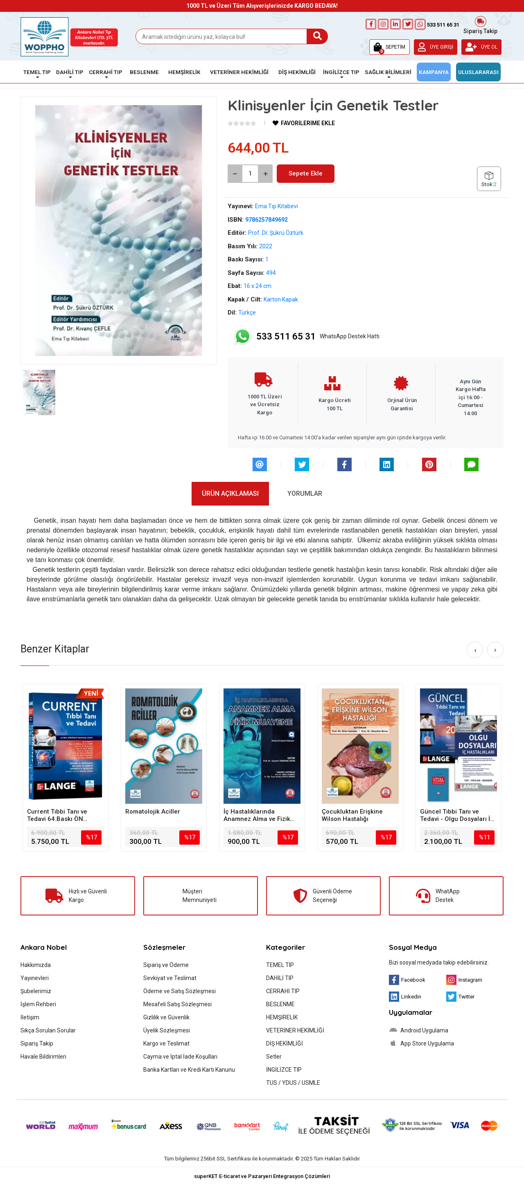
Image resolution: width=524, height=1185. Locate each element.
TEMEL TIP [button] (37, 72)
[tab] (230, 494)
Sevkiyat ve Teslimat (169, 978)
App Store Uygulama (421, 1043)
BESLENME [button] (144, 72)
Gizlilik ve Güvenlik (166, 1017)
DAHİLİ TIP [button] (70, 72)
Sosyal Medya (413, 947)
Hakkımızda (35, 965)
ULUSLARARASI (478, 72)
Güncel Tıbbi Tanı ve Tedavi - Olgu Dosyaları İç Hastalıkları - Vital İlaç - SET (457, 815)
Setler (274, 1056)
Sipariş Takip (480, 24)
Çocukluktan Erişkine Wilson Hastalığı (352, 815)
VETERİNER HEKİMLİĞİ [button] (239, 72)
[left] (475, 650)
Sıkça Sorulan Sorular (48, 1030)
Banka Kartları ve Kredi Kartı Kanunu (189, 1069)
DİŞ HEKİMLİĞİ (284, 1043)
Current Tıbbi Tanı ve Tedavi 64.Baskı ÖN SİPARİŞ (57, 815)
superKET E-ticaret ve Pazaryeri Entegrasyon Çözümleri (262, 1176)
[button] (389, 47)
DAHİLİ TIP (280, 978)
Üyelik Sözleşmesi (166, 1030)
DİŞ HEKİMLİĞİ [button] (297, 72)
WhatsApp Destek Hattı (306, 336)
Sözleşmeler (164, 947)
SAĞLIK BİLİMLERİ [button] (388, 72)
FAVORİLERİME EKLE (304, 123)
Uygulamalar (410, 1012)
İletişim (29, 1017)
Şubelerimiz (35, 991)
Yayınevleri (34, 978)
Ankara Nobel (43, 947)
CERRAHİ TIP (283, 991)
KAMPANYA (434, 72)
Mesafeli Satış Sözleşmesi (177, 1004)
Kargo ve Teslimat (166, 1043)
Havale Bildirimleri (43, 1056)
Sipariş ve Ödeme (166, 965)
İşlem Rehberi (38, 1004)
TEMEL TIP (280, 965)
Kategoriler (285, 947)
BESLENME (280, 1004)
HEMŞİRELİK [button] (184, 72)
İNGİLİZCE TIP (284, 1069)
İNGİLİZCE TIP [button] (341, 72)
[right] (495, 649)
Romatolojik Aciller (152, 811)
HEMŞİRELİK (282, 1017)
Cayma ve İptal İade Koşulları (180, 1056)
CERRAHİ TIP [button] (105, 72)
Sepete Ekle (306, 173)
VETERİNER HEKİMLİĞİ (295, 1030)
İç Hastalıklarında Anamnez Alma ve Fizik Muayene (257, 815)
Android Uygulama (418, 1030)
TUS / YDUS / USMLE (293, 1082)
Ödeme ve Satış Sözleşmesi (179, 991)
